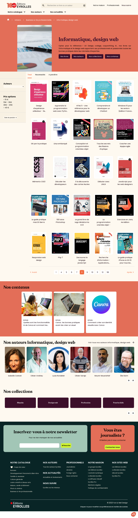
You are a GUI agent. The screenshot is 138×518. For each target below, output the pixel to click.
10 (92, 272)
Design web (53, 403)
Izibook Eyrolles (118, 482)
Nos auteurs (36, 12)
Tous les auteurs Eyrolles (51, 468)
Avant (34, 272)
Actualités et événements (49, 481)
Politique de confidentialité (95, 493)
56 (108, 272)
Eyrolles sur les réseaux (54, 494)
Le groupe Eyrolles (96, 467)
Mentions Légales (96, 488)
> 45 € (6, 107)
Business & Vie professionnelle (38, 20)
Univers (18, 20)
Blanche (20, 403)
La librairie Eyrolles (96, 477)
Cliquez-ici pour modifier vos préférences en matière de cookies (104, 513)
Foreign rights (73, 474)
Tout (30, 74)
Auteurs (7, 83)
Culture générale (17, 484)
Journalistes (73, 467)
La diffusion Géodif (96, 481)
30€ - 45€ (8, 105)
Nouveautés (40, 74)
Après (129, 272)
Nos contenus (112, 56)
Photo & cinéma (17, 494)
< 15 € (5, 99)
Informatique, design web (67, 20)
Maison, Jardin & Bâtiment (21, 491)
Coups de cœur (18, 466)
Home (8, 20)
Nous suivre (126, 5)
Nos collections (95, 56)
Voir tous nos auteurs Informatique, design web (111, 342)
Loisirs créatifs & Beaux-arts (22, 487)
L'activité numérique (97, 474)
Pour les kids (118, 403)
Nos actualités (56, 12)
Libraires (71, 470)
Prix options (9, 96)
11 (97, 272)
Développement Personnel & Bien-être (22, 475)
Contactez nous (113, 447)
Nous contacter (74, 477)
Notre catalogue (15, 12)
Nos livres (64, 56)
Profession (85, 403)
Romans (13, 470)
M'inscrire (66, 445)
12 (102, 272)
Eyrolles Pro (94, 484)
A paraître (53, 74)
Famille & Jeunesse (18, 480)
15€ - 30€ (7, 102)
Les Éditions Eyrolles (97, 470)
